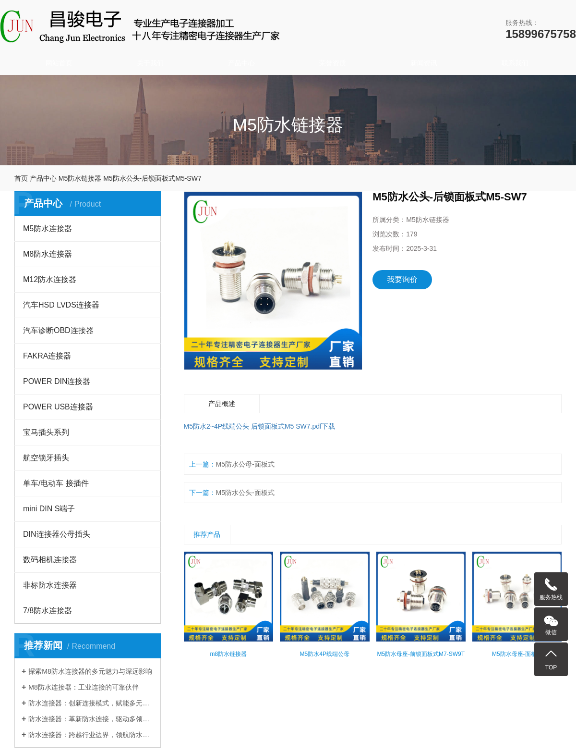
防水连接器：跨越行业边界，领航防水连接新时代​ (91, 735)
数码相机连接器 (50, 559)
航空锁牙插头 (46, 458)
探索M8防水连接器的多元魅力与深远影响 (90, 671)
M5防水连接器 (47, 228)
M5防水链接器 (80, 178)
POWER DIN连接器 (56, 381)
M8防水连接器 (47, 254)
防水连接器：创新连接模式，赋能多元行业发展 (91, 703)
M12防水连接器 (49, 279)
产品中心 (241, 63)
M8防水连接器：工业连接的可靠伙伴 (83, 687)
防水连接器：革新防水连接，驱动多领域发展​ (91, 719)
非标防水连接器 (50, 585)
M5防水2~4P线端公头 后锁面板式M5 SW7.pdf (253, 426)
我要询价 (402, 279)
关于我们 (150, 63)
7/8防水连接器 (47, 610)
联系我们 (515, 63)
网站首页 (59, 63)
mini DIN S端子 (49, 509)
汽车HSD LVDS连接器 (61, 305)
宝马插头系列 (46, 432)
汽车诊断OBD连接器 (58, 330)
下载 (328, 426)
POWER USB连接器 (58, 407)
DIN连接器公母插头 (56, 534)
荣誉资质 (332, 63)
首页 (21, 178)
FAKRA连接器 (47, 356)
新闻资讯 (423, 63)
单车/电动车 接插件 (56, 483)
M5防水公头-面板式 (245, 492)
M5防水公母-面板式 (245, 464)
